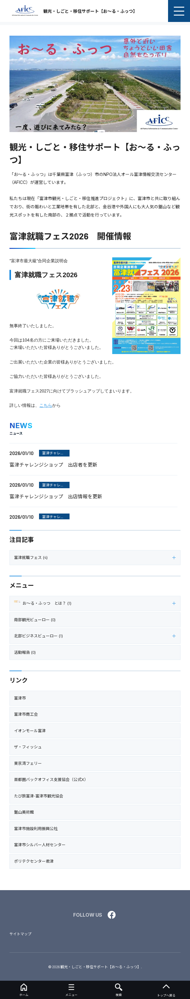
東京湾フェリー (28, 763)
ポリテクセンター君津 (34, 861)
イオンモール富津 (30, 730)
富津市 (20, 698)
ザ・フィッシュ (28, 746)
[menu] (179, 11)
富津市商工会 (26, 714)
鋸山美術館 (24, 812)
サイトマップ (20, 934)
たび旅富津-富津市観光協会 (38, 795)
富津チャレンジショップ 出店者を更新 (53, 464)
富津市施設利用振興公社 (36, 828)
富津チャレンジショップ (53, 454)
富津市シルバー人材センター (40, 844)
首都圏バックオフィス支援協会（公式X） (51, 779)
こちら (45, 405)
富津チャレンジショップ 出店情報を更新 (55, 496)
